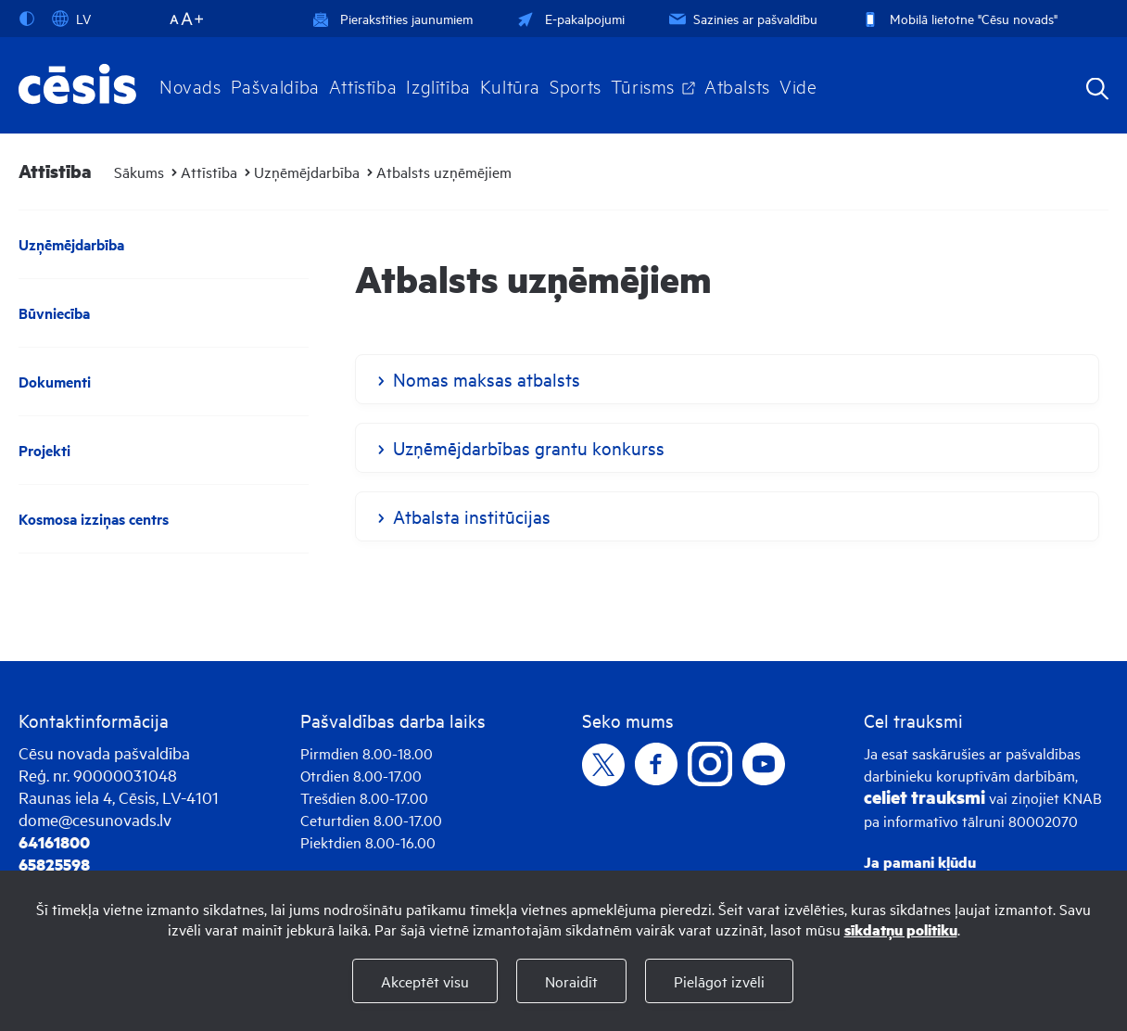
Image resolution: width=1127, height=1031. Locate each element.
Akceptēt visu (425, 981)
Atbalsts (737, 85)
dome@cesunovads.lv (95, 819)
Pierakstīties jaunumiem (392, 18)
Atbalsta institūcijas (472, 516)
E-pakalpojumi (569, 18)
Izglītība (438, 85)
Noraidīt (571, 981)
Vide (798, 85)
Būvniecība (54, 313)
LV (71, 19)
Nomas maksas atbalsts (486, 378)
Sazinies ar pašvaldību (741, 18)
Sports (575, 85)
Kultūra (510, 85)
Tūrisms (643, 85)
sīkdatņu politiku (900, 929)
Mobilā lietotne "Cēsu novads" (957, 18)
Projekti (44, 450)
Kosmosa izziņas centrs (94, 518)
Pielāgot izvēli (719, 981)
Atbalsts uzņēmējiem (444, 171)
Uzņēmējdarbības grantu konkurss (529, 447)
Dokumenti (55, 381)
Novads (190, 85)
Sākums (139, 171)
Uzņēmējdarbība (307, 171)
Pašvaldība (275, 85)
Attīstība (363, 85)
